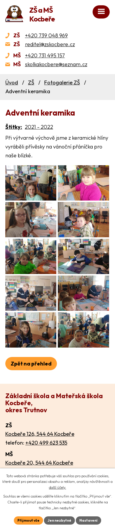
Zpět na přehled (31, 363)
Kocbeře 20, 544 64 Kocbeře (39, 462)
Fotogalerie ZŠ (62, 82)
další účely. (57, 487)
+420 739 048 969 (46, 35)
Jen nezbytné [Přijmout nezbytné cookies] (59, 520)
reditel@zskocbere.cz (50, 44)
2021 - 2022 (39, 127)
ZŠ (31, 82)
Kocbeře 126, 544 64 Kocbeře (39, 433)
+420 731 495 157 (45, 55)
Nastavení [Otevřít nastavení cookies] (88, 520)
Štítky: (13, 127)
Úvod (11, 82)
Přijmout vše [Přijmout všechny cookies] (28, 520)
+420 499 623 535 (46, 442)
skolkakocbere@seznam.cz (56, 64)
